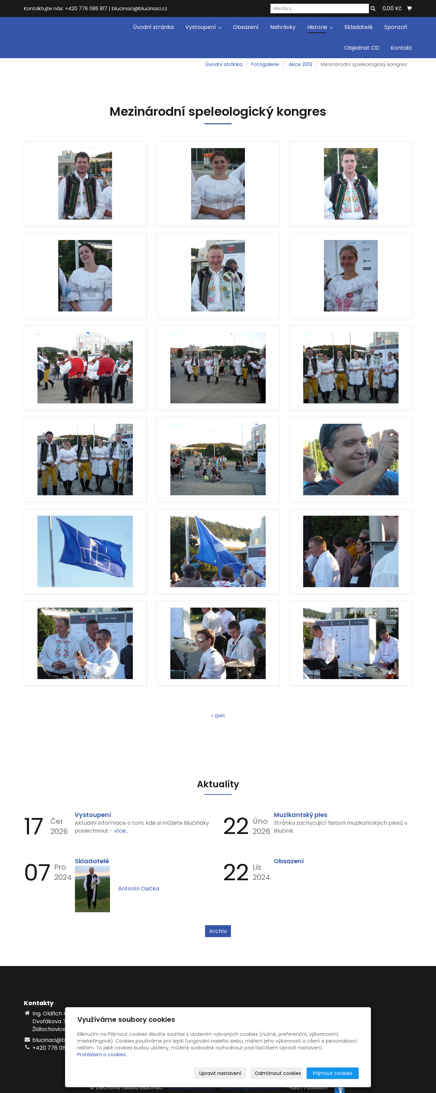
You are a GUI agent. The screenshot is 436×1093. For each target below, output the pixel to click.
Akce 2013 (300, 64)
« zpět (218, 715)
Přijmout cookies (332, 1073)
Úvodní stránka (153, 27)
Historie (320, 27)
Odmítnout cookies (278, 1073)
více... (121, 831)
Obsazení (246, 27)
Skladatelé (358, 27)
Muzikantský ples (300, 814)
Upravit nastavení (220, 1073)
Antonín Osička (138, 889)
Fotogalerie (265, 64)
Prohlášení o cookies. (102, 1054)
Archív (218, 931)
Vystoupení (203, 27)
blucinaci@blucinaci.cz (250, 1088)
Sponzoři (395, 27)
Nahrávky (283, 27)
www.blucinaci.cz (191, 1088)
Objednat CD (361, 48)
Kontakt (401, 48)
